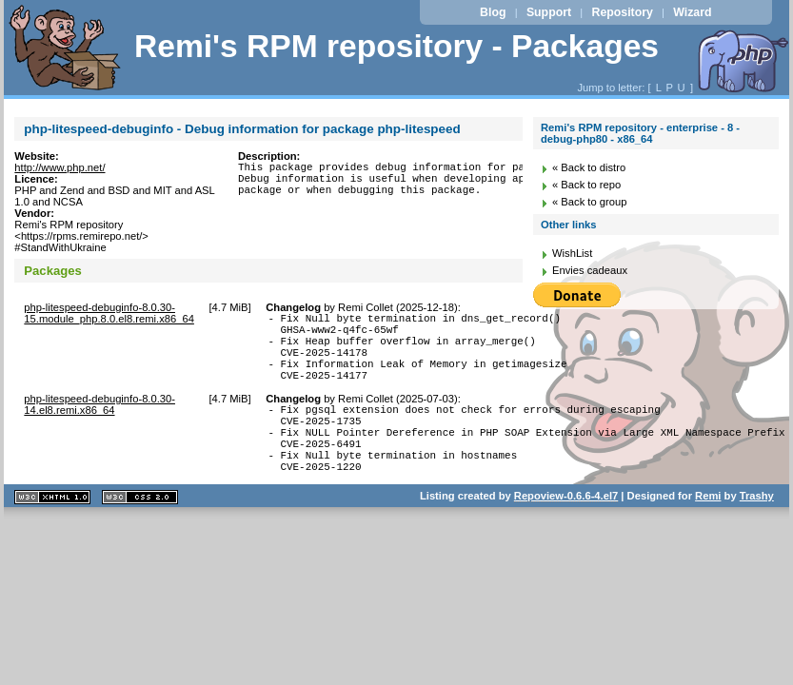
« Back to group (589, 201)
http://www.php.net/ (59, 167)
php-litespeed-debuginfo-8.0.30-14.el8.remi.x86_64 (99, 421)
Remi (708, 530)
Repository (622, 12)
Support (548, 12)
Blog (493, 12)
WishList (572, 253)
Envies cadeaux (589, 270)
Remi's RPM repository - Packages (396, 46)
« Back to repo (586, 184)
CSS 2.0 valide (140, 531)
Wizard (692, 12)
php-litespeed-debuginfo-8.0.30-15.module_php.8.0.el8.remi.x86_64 (109, 313)
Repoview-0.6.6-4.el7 (566, 530)
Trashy (757, 530)
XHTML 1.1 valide (52, 531)
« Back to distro (588, 167)
